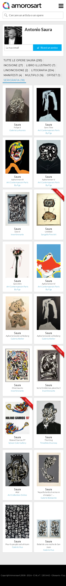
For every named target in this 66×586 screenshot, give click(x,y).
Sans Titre (48, 127)
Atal (17, 492)
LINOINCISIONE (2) (16, 70)
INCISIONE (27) (13, 65)
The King (49, 440)
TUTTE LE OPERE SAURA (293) (23, 60)
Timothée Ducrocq (48, 443)
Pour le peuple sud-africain (17, 544)
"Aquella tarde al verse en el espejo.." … (48, 493)
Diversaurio (17, 388)
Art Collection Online (17, 495)
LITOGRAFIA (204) (42, 70)
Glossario (55, 575)
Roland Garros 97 (17, 440)
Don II (17, 231)
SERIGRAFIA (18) (14, 80)
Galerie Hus (17, 547)
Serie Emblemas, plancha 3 (49, 388)
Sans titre (17, 283)
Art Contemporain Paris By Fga (48, 131)
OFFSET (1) (53, 75)
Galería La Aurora (17, 130)
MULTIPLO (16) (34, 75)
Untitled (48, 231)
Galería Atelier (17, 338)
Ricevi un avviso (47, 47)
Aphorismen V (48, 179)
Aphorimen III (17, 179)
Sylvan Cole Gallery (17, 443)
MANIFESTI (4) (13, 75)
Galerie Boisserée (49, 497)
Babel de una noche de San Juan (48, 545)
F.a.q (63, 575)
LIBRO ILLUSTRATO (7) (40, 65)
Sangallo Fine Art (48, 234)
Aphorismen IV (48, 283)
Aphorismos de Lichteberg (17, 336)
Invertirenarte (17, 234)
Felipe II (17, 127)
